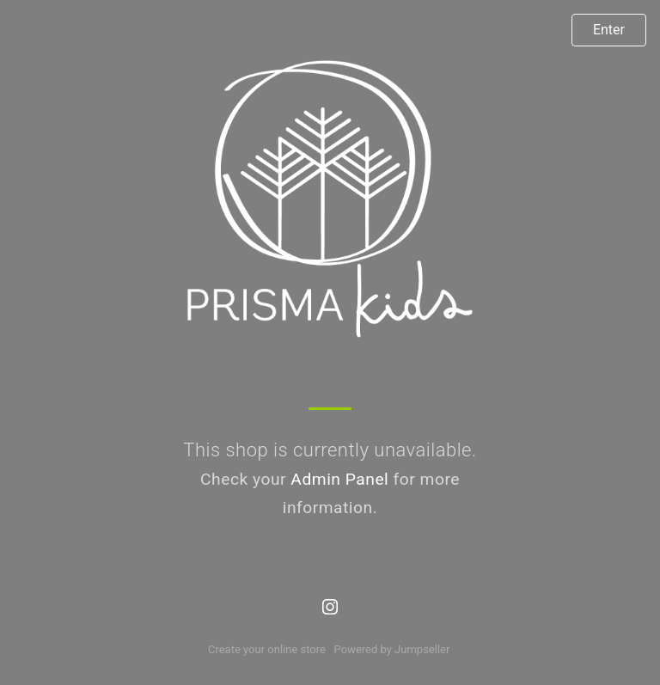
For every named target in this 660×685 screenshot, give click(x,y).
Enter (609, 29)
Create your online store (267, 649)
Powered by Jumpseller (391, 649)
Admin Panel (339, 479)
